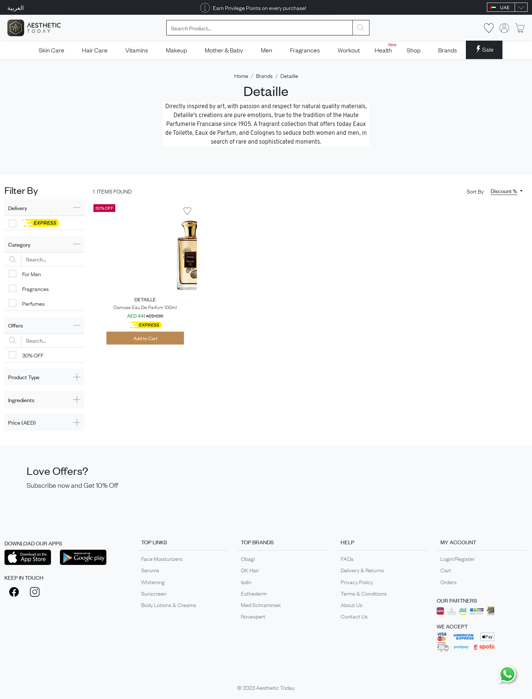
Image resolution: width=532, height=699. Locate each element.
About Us (351, 604)
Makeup (176, 50)
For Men (31, 274)
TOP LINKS (154, 542)
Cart (445, 570)
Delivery (17, 208)
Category (19, 244)
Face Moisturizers (162, 558)
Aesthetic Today (275, 687)
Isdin (246, 582)
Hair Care (95, 50)
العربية (15, 7)
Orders (448, 582)
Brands (447, 50)
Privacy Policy (357, 582)
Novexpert (253, 616)
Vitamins (136, 50)
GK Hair (250, 570)
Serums (150, 570)
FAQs (347, 558)
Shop (413, 50)
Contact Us (354, 616)
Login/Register (457, 558)
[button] (507, 191)
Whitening (153, 582)
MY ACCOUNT (458, 542)
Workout (349, 50)
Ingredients (21, 400)
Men (266, 50)
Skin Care (51, 50)
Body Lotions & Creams (168, 604)
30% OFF (33, 355)
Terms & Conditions (364, 593)
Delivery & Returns (362, 570)
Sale (484, 49)
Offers (15, 325)
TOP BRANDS (257, 542)
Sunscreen (154, 593)
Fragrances (305, 50)
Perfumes (33, 303)
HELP (347, 542)
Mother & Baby (224, 50)
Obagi (248, 558)
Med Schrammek (261, 604)
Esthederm (254, 593)
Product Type (24, 377)
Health (385, 48)
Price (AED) (22, 422)
